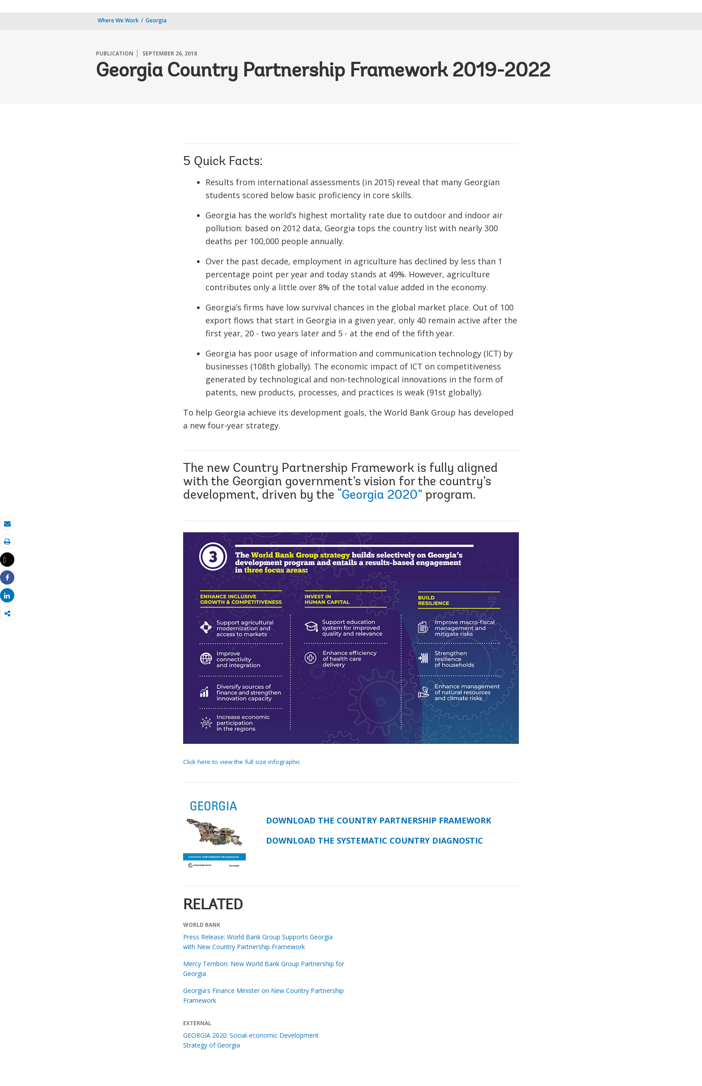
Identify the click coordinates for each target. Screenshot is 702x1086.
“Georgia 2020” (380, 495)
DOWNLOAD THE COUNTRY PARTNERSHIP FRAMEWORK (378, 820)
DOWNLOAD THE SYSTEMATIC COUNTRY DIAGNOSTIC (374, 840)
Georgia (156, 20)
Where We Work (118, 20)
